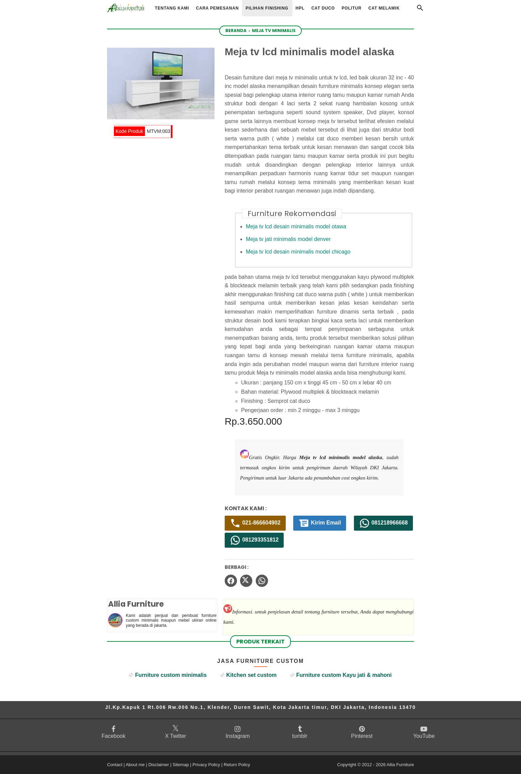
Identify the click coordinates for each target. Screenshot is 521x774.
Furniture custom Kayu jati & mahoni (340, 675)
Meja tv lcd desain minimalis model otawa (296, 226)
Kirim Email (319, 523)
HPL (300, 8)
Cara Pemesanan (217, 8)
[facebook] (231, 581)
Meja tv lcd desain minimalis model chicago (298, 252)
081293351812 (254, 540)
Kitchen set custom (248, 675)
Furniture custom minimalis (167, 675)
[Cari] (420, 9)
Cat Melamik (384, 8)
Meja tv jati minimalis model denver (288, 239)
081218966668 (383, 523)
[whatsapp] (262, 581)
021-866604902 (255, 523)
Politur (351, 8)
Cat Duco (323, 8)
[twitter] (246, 581)
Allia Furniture (400, 764)
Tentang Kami (172, 8)
